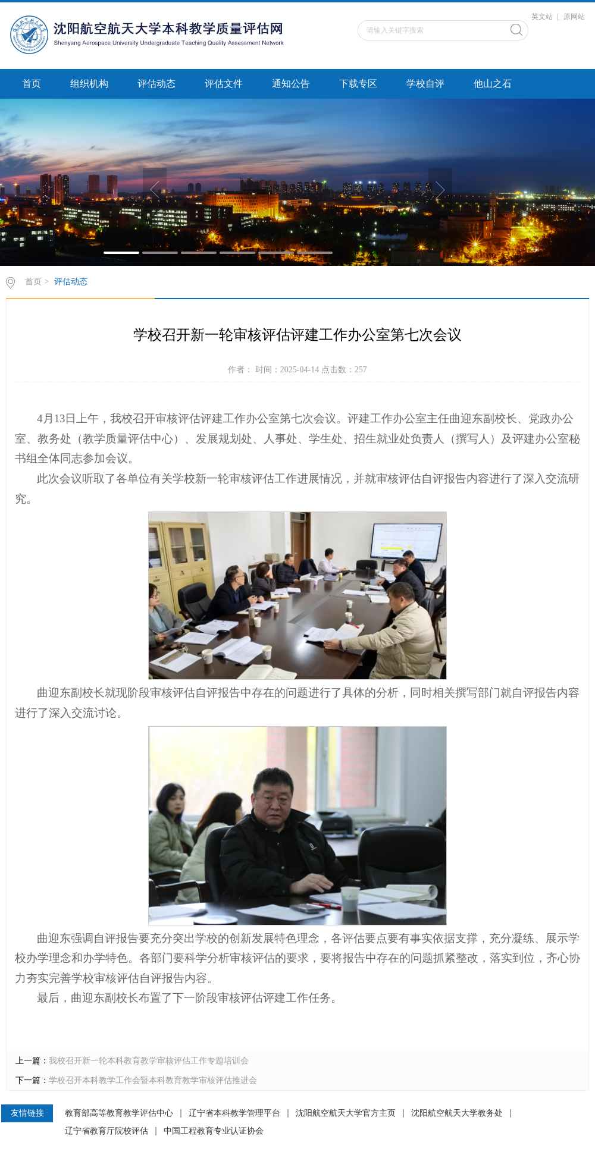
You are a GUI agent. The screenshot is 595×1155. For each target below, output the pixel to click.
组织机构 (89, 84)
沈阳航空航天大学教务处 (457, 1113)
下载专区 (358, 84)
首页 (31, 84)
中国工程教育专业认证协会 (214, 1131)
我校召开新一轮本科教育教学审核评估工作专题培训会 (149, 1060)
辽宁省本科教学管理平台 (234, 1113)
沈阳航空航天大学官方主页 (346, 1113)
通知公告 (291, 84)
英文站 (542, 16)
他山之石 (493, 84)
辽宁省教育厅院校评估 (106, 1131)
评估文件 (224, 84)
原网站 (574, 16)
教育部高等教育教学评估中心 (119, 1113)
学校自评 (425, 84)
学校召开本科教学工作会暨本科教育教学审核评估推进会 (153, 1080)
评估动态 (156, 84)
